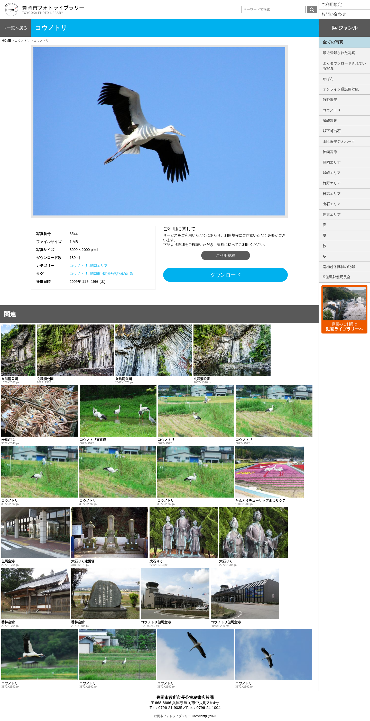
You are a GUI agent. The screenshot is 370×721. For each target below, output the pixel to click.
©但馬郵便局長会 (336, 277)
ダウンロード (225, 275)
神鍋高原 (330, 152)
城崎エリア (332, 173)
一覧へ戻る (17, 28)
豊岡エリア (99, 266)
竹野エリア (332, 183)
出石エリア (332, 204)
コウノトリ (79, 266)
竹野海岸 (330, 99)
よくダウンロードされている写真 (344, 65)
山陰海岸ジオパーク (339, 141)
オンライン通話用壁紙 (341, 89)
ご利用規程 (225, 255)
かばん (328, 79)
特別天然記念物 (115, 274)
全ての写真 (333, 42)
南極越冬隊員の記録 (339, 267)
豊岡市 (95, 274)
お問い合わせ (333, 14)
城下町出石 (332, 131)
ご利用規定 (331, 4)
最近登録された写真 (339, 53)
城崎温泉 (330, 121)
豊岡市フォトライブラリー (172, 716)
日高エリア (332, 194)
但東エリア (332, 214)
